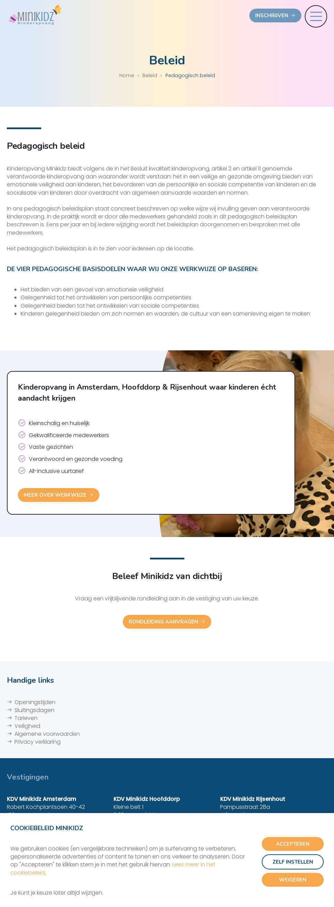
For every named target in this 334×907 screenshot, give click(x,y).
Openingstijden (34, 702)
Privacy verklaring (37, 742)
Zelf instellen (292, 861)
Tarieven (25, 718)
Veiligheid (27, 726)
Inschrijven (271, 15)
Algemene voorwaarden (47, 734)
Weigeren (292, 879)
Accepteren (293, 844)
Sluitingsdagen (34, 710)
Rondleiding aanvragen (163, 621)
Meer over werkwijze (55, 495)
